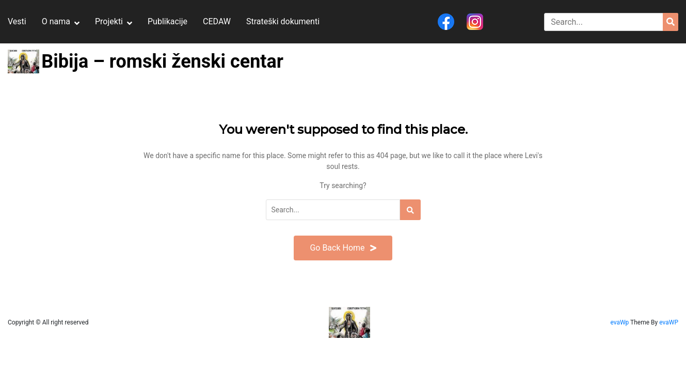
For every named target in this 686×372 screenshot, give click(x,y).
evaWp (620, 322)
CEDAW (217, 21)
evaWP (668, 322)
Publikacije (167, 21)
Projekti (109, 21)
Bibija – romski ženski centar (162, 61)
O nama (56, 21)
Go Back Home (343, 248)
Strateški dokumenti (283, 21)
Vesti (17, 21)
